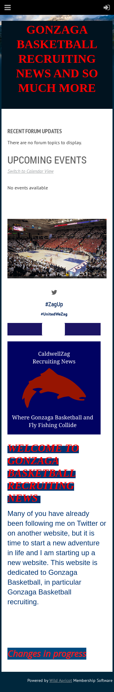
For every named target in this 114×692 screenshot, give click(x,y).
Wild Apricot (60, 680)
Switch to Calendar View (30, 171)
